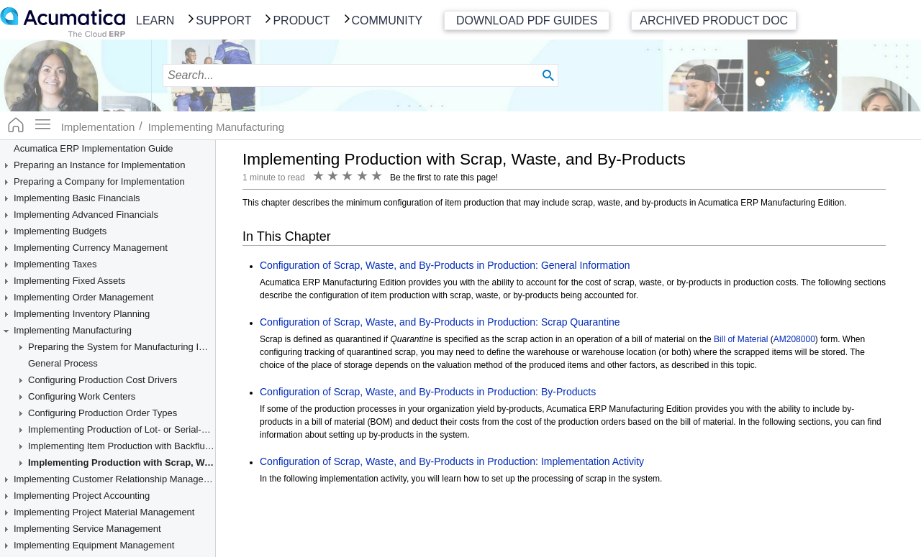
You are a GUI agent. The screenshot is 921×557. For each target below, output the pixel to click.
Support (223, 20)
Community (387, 20)
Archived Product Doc (714, 20)
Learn (155, 20)
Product (301, 20)
